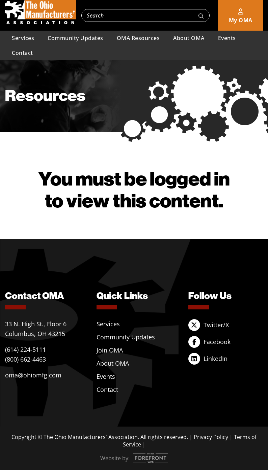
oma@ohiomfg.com (33, 375)
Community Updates (75, 38)
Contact (22, 53)
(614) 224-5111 (25, 349)
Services (23, 38)
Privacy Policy (211, 437)
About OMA (189, 38)
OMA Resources (138, 38)
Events (227, 38)
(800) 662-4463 (25, 359)
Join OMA (110, 350)
